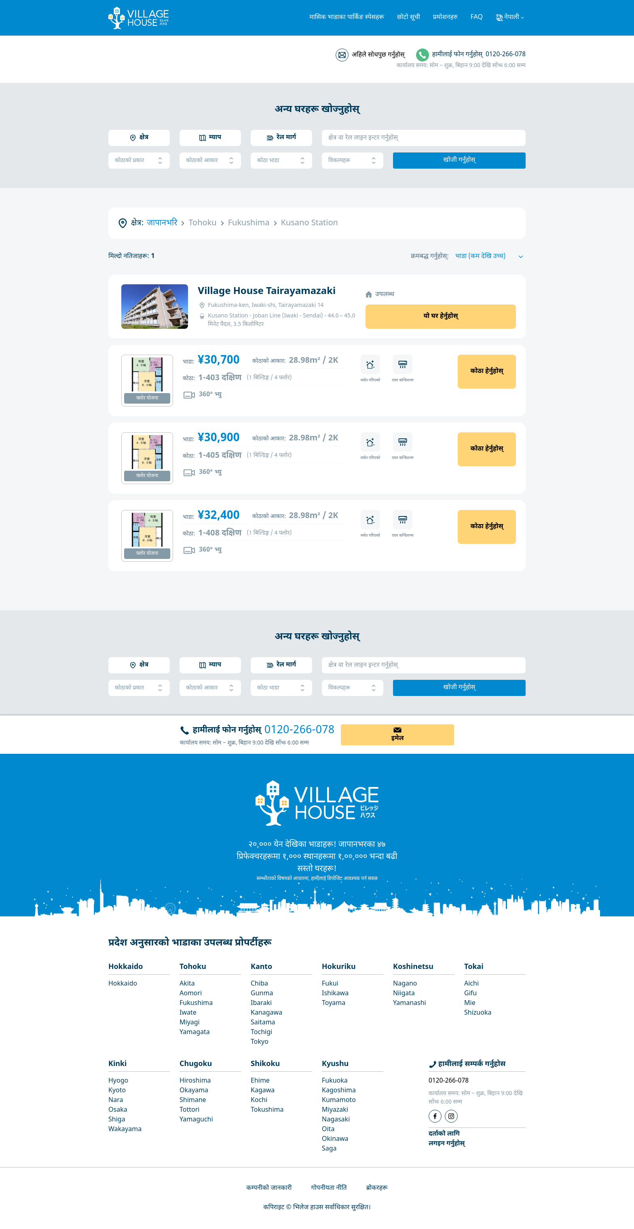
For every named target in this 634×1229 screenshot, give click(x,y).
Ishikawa (335, 994)
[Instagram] (451, 1116)
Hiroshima (195, 1081)
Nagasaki (336, 1120)
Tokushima (267, 1110)
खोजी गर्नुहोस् (460, 160)
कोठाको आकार (210, 161)
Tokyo (259, 1042)
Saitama (263, 1023)
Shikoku (265, 1064)
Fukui (330, 984)
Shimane (193, 1100)
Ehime (260, 1081)
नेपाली (511, 17)
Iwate (188, 1013)
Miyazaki (335, 1110)
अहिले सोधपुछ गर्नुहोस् (378, 55)
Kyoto (117, 1091)
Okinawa (335, 1139)
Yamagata (195, 1032)
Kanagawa (266, 1013)
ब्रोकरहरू (377, 1188)
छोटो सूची (408, 17)
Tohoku (193, 967)
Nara (115, 1100)
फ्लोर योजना (147, 398)
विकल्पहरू (352, 161)
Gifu (470, 994)
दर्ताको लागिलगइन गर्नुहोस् (447, 1139)
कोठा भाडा (281, 161)
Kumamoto (339, 1100)
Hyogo (118, 1081)
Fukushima (196, 1003)
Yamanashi (409, 1003)
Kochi (259, 1100)
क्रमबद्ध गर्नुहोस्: (430, 256)
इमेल (397, 738)
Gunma (262, 994)
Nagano (405, 984)
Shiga (116, 1120)
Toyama (333, 1003)
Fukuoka (335, 1081)
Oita (328, 1129)
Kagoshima (339, 1091)
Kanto (261, 967)
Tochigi (261, 1032)
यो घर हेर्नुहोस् (440, 316)
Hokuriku (339, 967)
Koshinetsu (413, 967)
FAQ (477, 17)
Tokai (474, 967)
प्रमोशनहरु (445, 17)
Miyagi (190, 1023)
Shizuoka (477, 1013)
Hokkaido (125, 967)
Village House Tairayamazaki (267, 291)
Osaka (117, 1110)
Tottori (189, 1110)
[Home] (317, 803)
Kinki (117, 1064)
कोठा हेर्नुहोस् (486, 371)
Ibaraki (261, 1003)
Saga (329, 1149)
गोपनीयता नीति (329, 1188)
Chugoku (196, 1064)
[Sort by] (490, 257)
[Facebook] (435, 1116)
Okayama (194, 1091)
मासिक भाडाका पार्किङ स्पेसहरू (346, 17)
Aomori (191, 994)
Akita (187, 984)
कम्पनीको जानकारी (269, 1188)
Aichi (471, 984)
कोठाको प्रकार (139, 161)
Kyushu (335, 1064)
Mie (470, 1003)
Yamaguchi (196, 1120)
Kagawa (263, 1091)
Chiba (259, 984)
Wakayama (125, 1129)
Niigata (404, 994)
